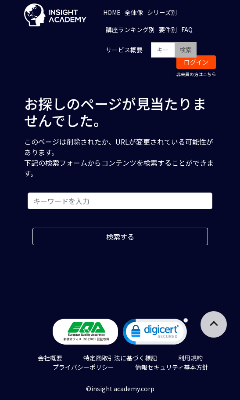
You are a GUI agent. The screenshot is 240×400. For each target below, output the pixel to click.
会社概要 (50, 357)
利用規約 (190, 357)
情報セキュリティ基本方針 (171, 367)
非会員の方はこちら (196, 74)
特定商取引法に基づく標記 (120, 357)
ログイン (196, 62)
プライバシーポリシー (83, 367)
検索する (120, 236)
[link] (155, 333)
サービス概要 (124, 49)
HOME (112, 12)
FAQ (187, 29)
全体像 (134, 12)
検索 (185, 49)
